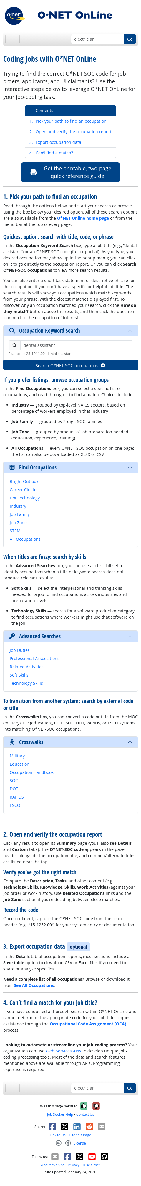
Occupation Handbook (32, 772)
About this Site (52, 1164)
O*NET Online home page (83, 218)
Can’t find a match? (51, 153)
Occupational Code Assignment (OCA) (88, 1024)
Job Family (20, 514)
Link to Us (58, 1134)
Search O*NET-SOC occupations (71, 365)
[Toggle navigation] (12, 39)
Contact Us (85, 1114)
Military (17, 756)
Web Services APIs (63, 1051)
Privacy (73, 1164)
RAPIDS (17, 797)
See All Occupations (34, 985)
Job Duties (20, 650)
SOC (14, 780)
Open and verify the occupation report (70, 132)
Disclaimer (91, 1164)
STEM (15, 531)
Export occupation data (55, 142)
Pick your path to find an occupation (68, 121)
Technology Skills (26, 683)
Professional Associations (34, 658)
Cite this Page (80, 1134)
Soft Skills (19, 675)
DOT (14, 789)
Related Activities (27, 666)
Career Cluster (24, 489)
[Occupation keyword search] (97, 39)
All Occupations (25, 539)
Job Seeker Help (60, 1114)
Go (129, 39)
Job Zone (18, 522)
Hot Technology (25, 498)
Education (19, 764)
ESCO (15, 805)
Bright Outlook (24, 481)
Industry (18, 506)
